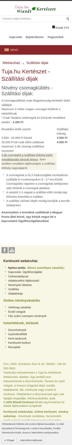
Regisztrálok (56, 37)
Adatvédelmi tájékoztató (31, 440)
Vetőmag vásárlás (19, 307)
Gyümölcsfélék (17, 334)
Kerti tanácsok (17, 338)
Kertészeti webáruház (20, 261)
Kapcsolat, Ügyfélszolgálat (25, 272)
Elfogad (10, 440)
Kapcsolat (15, 37)
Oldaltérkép (15, 293)
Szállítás (13, 289)
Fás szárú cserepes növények (27, 316)
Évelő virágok (17, 311)
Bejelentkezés (35, 37)
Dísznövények (17, 329)
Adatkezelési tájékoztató (23, 280)
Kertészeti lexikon (19, 342)
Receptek (14, 347)
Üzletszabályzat (18, 276)
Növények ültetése (20, 285)
